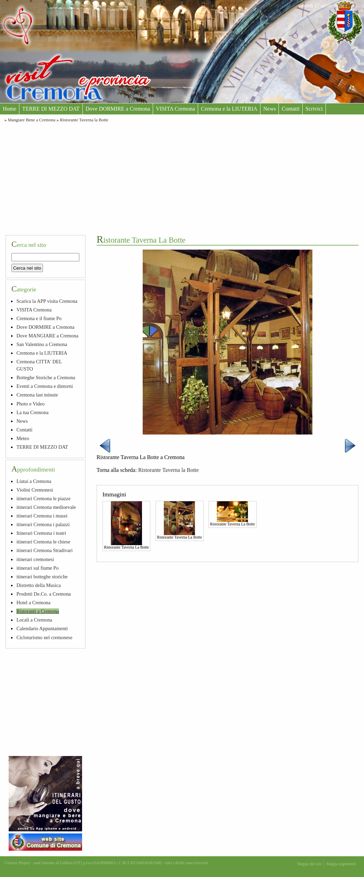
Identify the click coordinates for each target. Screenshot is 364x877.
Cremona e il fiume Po (38, 318)
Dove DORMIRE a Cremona (118, 109)
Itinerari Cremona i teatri (41, 533)
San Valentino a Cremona (41, 344)
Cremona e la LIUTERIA (229, 109)
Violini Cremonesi (34, 490)
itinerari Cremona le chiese (43, 541)
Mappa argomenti (341, 863)
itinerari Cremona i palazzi (43, 524)
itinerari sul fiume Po (37, 568)
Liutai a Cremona (33, 481)
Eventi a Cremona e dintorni (44, 386)
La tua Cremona (32, 412)
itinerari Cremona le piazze (43, 498)
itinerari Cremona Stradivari (44, 550)
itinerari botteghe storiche (42, 576)
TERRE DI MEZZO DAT (51, 109)
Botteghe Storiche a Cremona (45, 377)
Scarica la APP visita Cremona (46, 301)
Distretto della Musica (38, 585)
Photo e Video (30, 404)
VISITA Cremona (175, 109)
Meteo (22, 438)
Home (9, 109)
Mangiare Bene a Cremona (31, 120)
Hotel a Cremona (33, 602)
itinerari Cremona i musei (41, 516)
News (269, 109)
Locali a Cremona (34, 620)
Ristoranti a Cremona (37, 611)
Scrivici (314, 109)
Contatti (291, 109)
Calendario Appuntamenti (42, 628)
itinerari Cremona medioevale (46, 507)
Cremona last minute (37, 395)
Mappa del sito (309, 863)
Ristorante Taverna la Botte (84, 120)
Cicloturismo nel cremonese (44, 637)
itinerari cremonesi (35, 559)
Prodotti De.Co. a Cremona (43, 594)
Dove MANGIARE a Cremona (47, 335)
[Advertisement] (182, 177)
